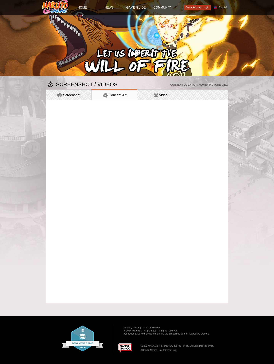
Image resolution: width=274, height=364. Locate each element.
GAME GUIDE (136, 7)
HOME (82, 7)
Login (206, 7)
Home (203, 84)
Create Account (193, 7)
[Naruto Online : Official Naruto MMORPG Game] (55, 7)
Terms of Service (150, 327)
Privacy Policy (132, 327)
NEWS (109, 7)
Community (162, 7)
